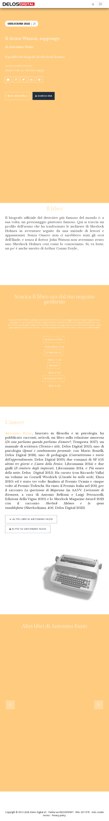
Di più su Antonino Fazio (27, 526)
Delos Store (53, 338)
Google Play (54, 377)
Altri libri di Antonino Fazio (31, 517)
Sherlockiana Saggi (18, 23)
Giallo (40, 70)
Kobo (53, 364)
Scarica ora (43, 95)
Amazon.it (53, 351)
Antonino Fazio (21, 47)
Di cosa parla (17, 95)
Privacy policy (59, 815)
